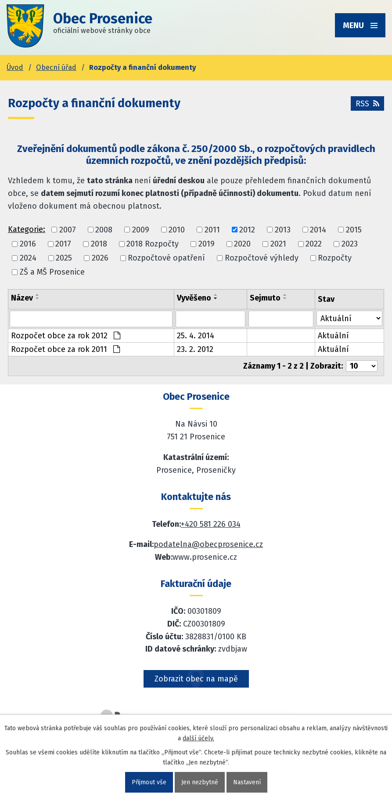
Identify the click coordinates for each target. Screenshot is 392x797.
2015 (354, 230)
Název (22, 298)
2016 (28, 244)
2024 (28, 258)
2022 (314, 244)
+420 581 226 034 (211, 524)
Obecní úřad (56, 67)
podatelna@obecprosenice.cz (208, 544)
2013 (283, 230)
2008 (103, 230)
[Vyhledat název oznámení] (91, 319)
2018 (99, 244)
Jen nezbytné (199, 782)
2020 (242, 244)
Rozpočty (335, 258)
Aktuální (333, 336)
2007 (67, 230)
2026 (100, 258)
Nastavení (247, 782)
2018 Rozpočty (152, 244)
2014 (318, 230)
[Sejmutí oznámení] (280, 319)
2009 (140, 230)
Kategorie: (26, 229)
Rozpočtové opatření (166, 258)
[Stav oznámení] (349, 318)
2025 (64, 258)
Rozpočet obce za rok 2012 (65, 336)
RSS (367, 104)
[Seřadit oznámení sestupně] (38, 298)
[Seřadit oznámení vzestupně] (38, 295)
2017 (63, 244)
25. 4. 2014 (195, 336)
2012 (247, 230)
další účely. (198, 738)
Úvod (15, 67)
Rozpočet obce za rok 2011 (65, 349)
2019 (206, 244)
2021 (278, 244)
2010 (177, 230)
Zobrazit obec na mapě (196, 679)
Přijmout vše (149, 782)
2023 (350, 244)
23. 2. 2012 (195, 349)
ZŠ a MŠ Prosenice (52, 272)
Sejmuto (265, 298)
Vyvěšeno (194, 298)
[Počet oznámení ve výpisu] (362, 366)
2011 (212, 230)
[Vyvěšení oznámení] (210, 319)
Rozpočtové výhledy (261, 258)
